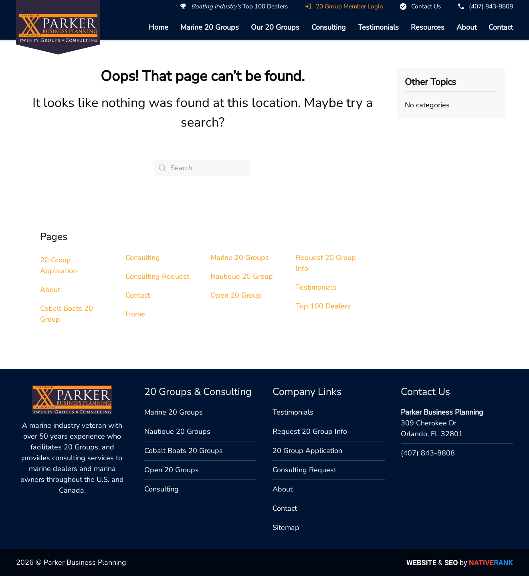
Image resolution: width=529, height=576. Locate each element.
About (466, 27)
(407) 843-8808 (428, 453)
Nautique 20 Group (241, 276)
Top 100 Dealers (323, 306)
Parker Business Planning (442, 412)
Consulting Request (157, 276)
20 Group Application (307, 450)
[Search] (202, 168)
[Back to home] (58, 27)
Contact (501, 27)
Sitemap (286, 527)
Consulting (328, 27)
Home (158, 27)
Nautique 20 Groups (177, 431)
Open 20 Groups (171, 470)
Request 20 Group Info (310, 431)
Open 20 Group (235, 295)
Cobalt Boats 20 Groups (183, 450)
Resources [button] (427, 27)
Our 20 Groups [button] (275, 27)
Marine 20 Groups (209, 27)
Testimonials (378, 27)
